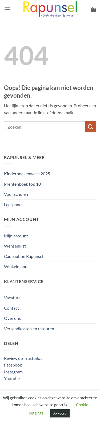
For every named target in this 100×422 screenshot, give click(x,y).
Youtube (12, 378)
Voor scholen (16, 194)
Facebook (13, 364)
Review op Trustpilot (23, 358)
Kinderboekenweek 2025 (27, 173)
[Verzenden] (90, 126)
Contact (11, 307)
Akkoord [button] (59, 413)
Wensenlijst (15, 245)
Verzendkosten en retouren (29, 328)
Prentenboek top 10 (22, 183)
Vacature (12, 297)
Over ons (12, 318)
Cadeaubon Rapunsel (23, 256)
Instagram (13, 371)
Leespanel (13, 204)
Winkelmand (15, 266)
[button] (7, 9)
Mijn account (16, 235)
